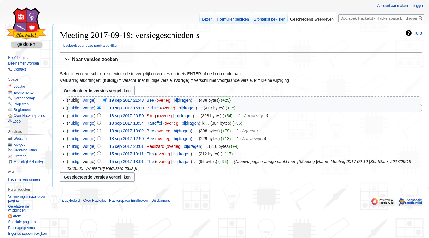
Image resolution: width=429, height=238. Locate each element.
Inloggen (417, 6)
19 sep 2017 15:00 (126, 108)
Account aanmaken (392, 6)
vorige (88, 100)
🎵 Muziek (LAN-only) (25, 162)
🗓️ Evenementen (21, 92)
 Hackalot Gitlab (22, 150)
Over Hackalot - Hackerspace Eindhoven (115, 200)
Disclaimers (160, 200)
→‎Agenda (247, 131)
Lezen (207, 19)
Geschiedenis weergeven (312, 19)
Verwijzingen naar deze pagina (26, 199)
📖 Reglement (19, 110)
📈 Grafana (17, 156)
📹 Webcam (17, 139)
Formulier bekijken (233, 19)
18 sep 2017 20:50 (126, 115)
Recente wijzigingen (24, 179)
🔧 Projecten (18, 104)
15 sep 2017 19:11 (126, 153)
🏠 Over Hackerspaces (26, 116)
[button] (241, 59)
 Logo (14, 121)
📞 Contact (17, 69)
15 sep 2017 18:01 (126, 161)
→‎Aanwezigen (253, 115)
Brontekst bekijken (269, 19)
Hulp (417, 33)
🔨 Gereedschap (21, 98)
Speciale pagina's (22, 222)
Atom (17, 216)
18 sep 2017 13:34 (126, 123)
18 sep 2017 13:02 (126, 131)
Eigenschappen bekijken (27, 233)
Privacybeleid (69, 200)
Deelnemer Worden (23, 63)
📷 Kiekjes (16, 145)
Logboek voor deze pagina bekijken (91, 45)
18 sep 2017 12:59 (126, 138)
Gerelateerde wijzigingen (18, 208)
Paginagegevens (21, 228)
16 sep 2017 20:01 (126, 146)
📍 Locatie (16, 86)
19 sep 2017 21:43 (126, 100)
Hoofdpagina (18, 58)
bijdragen (182, 100)
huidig (73, 108)
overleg (163, 100)
